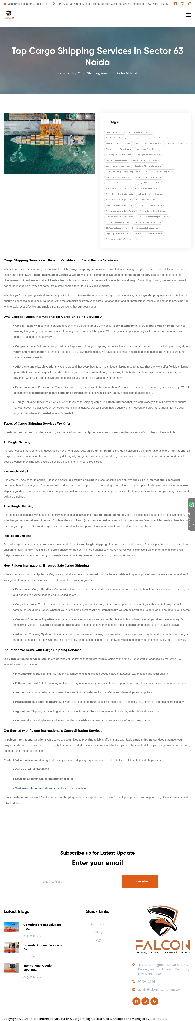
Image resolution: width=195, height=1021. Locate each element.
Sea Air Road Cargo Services (174, 143)
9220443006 (143, 981)
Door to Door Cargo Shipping (147, 149)
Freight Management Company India (148, 233)
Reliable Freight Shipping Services (152, 138)
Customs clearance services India (119, 216)
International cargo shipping (140, 132)
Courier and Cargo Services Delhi (119, 177)
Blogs (97, 940)
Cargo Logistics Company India (148, 154)
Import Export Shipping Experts (147, 188)
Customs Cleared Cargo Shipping (119, 149)
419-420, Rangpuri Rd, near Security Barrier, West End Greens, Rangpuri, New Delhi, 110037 (112, 3)
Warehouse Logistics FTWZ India (119, 205)
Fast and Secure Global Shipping (152, 211)
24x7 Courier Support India (116, 228)
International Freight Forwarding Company (123, 171)
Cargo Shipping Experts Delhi (117, 233)
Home (61, 73)
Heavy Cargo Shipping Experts (145, 160)
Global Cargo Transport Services (118, 143)
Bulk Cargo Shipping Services (117, 222)
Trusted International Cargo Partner (120, 211)
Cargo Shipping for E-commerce (118, 166)
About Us (97, 924)
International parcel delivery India (147, 222)
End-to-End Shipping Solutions (118, 188)
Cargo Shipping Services (115, 132)
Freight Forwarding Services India (119, 194)
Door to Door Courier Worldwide (149, 205)
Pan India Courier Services (146, 199)
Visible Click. (158, 1019)
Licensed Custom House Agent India (160, 171)
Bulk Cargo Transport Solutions (118, 154)
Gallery (97, 932)
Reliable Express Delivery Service (145, 228)
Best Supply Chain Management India (152, 216)
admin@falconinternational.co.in (27, 3)
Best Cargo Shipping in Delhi (117, 160)
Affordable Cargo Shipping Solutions (120, 138)
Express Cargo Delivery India (147, 143)
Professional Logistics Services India (120, 239)
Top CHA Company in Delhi (150, 183)
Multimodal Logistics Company (150, 194)
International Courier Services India (120, 183)
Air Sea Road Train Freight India (118, 199)
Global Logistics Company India (149, 177)
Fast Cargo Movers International (148, 166)
